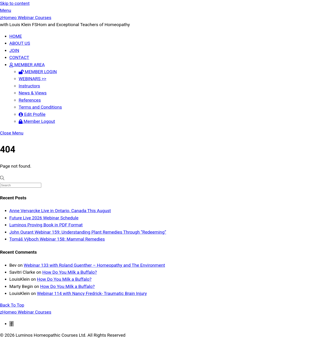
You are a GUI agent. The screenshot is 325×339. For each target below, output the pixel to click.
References (30, 100)
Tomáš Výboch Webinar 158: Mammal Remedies (57, 239)
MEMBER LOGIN (38, 71)
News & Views (33, 93)
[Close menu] (11, 133)
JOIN (14, 50)
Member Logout (37, 121)
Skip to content (15, 3)
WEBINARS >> (32, 78)
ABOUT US (19, 43)
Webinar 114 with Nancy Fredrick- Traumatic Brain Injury (92, 293)
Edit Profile (32, 114)
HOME (15, 36)
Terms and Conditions (40, 107)
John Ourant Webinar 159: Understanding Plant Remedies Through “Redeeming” (87, 232)
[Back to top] (12, 305)
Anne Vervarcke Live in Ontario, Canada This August (60, 210)
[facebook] (11, 323)
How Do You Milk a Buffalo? (69, 272)
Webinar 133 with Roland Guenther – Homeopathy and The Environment (94, 265)
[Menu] (5, 10)
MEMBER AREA (27, 64)
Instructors (29, 86)
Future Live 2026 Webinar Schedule (43, 218)
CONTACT (19, 57)
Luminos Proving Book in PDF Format (46, 225)
